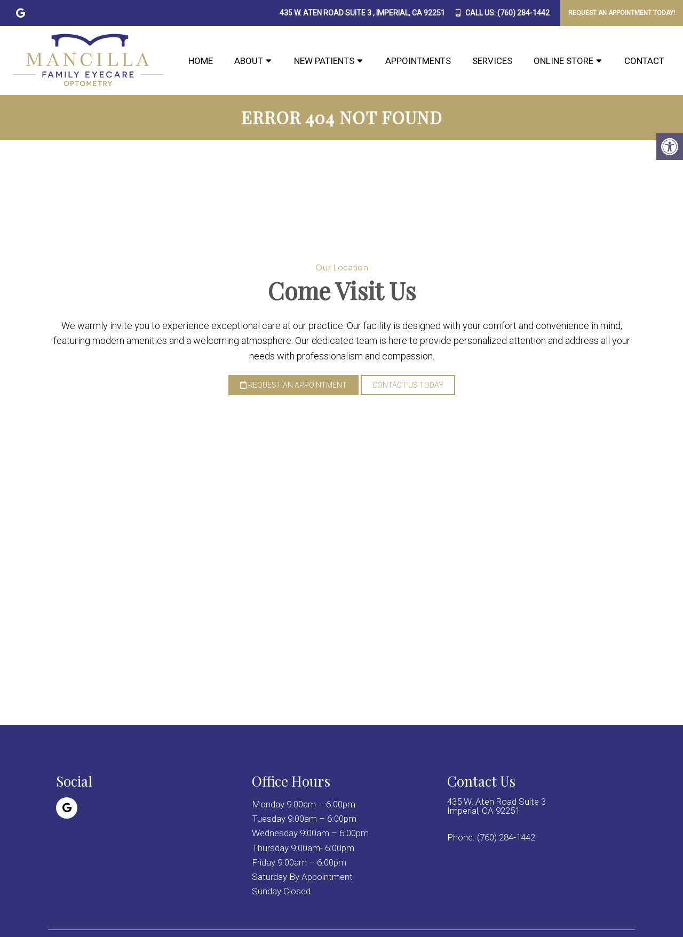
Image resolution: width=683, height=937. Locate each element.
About (248, 60)
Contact (644, 60)
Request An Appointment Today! (621, 13)
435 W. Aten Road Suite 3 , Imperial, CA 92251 (362, 13)
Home (200, 60)
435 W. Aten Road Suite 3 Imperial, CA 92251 (496, 806)
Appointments (418, 60)
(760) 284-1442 (523, 13)
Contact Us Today (407, 385)
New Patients (324, 60)
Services (492, 60)
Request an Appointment (293, 385)
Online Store (563, 60)
